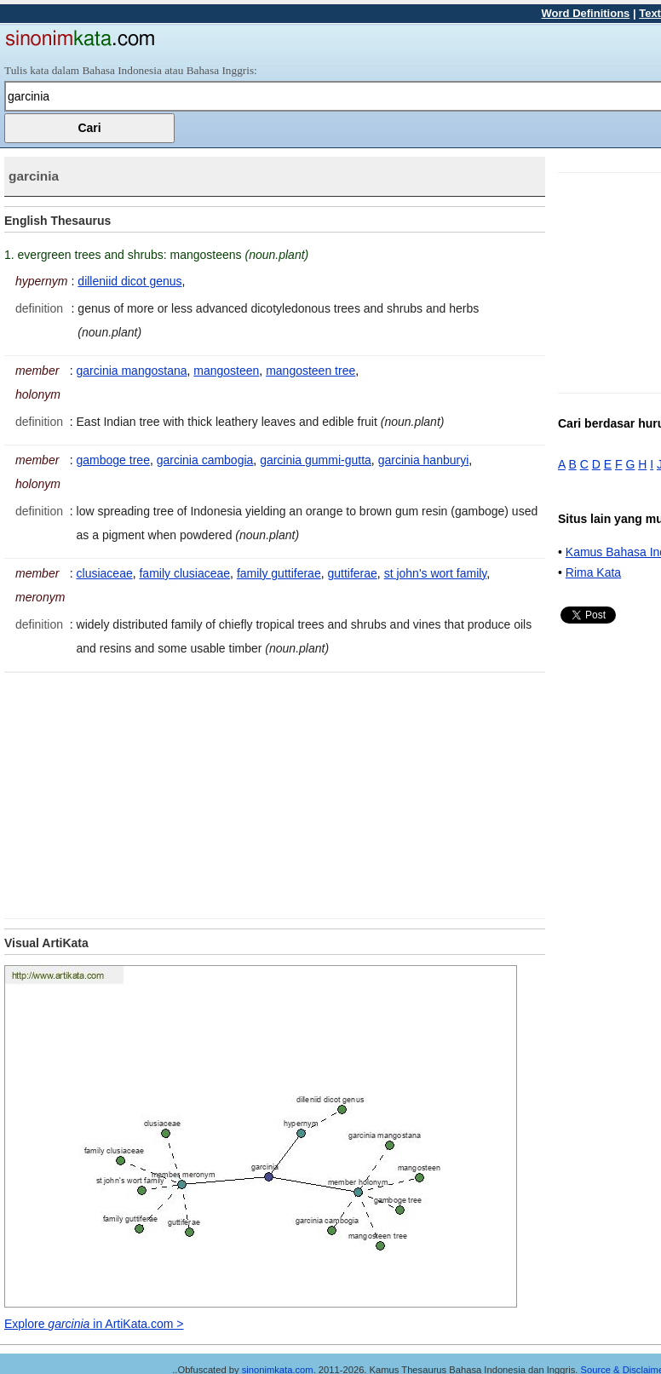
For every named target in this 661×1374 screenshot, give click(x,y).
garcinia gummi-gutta (315, 460)
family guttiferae (279, 573)
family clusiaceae (184, 573)
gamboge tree (113, 460)
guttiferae (351, 573)
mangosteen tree (310, 370)
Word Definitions (586, 13)
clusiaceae (105, 573)
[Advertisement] (147, 792)
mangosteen (226, 370)
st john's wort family (435, 573)
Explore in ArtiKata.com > (94, 1324)
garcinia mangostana (132, 370)
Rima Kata (593, 572)
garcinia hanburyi (423, 460)
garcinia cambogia (205, 460)
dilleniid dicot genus (129, 281)
